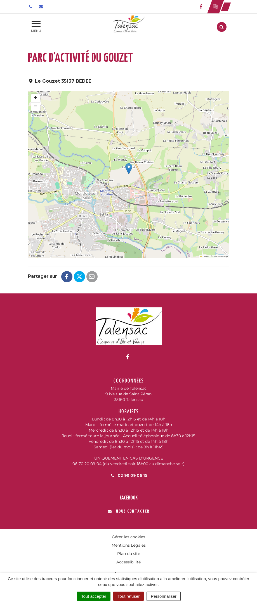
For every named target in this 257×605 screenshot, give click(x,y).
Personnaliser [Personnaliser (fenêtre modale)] (163, 596)
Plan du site (128, 553)
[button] (128, 168)
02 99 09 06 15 (128, 475)
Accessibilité (128, 562)
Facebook (129, 498)
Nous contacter (128, 511)
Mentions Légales (129, 545)
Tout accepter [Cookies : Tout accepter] (93, 596)
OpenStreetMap (220, 256)
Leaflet (204, 256)
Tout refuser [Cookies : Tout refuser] (128, 596)
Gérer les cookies (128, 536)
